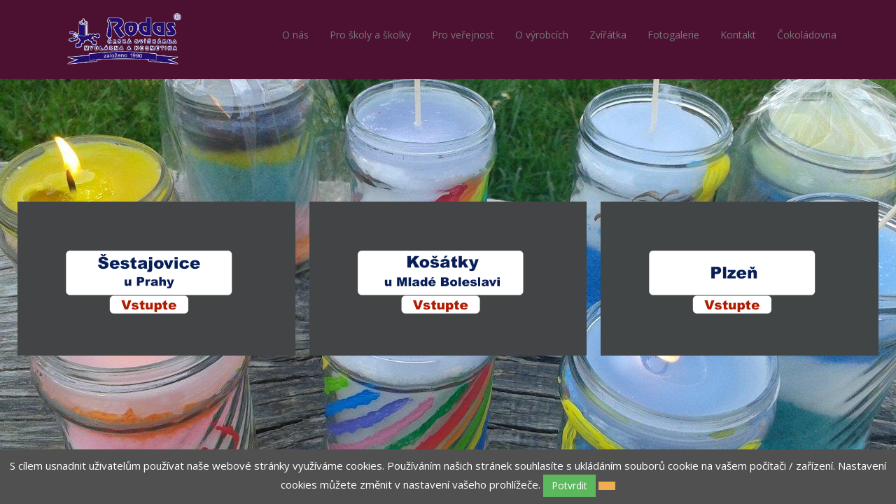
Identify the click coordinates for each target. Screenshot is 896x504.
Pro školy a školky (370, 34)
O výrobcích (541, 34)
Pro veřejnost (463, 34)
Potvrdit (569, 485)
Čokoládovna (806, 34)
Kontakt (738, 34)
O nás (295, 34)
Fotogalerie (673, 34)
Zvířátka (607, 34)
